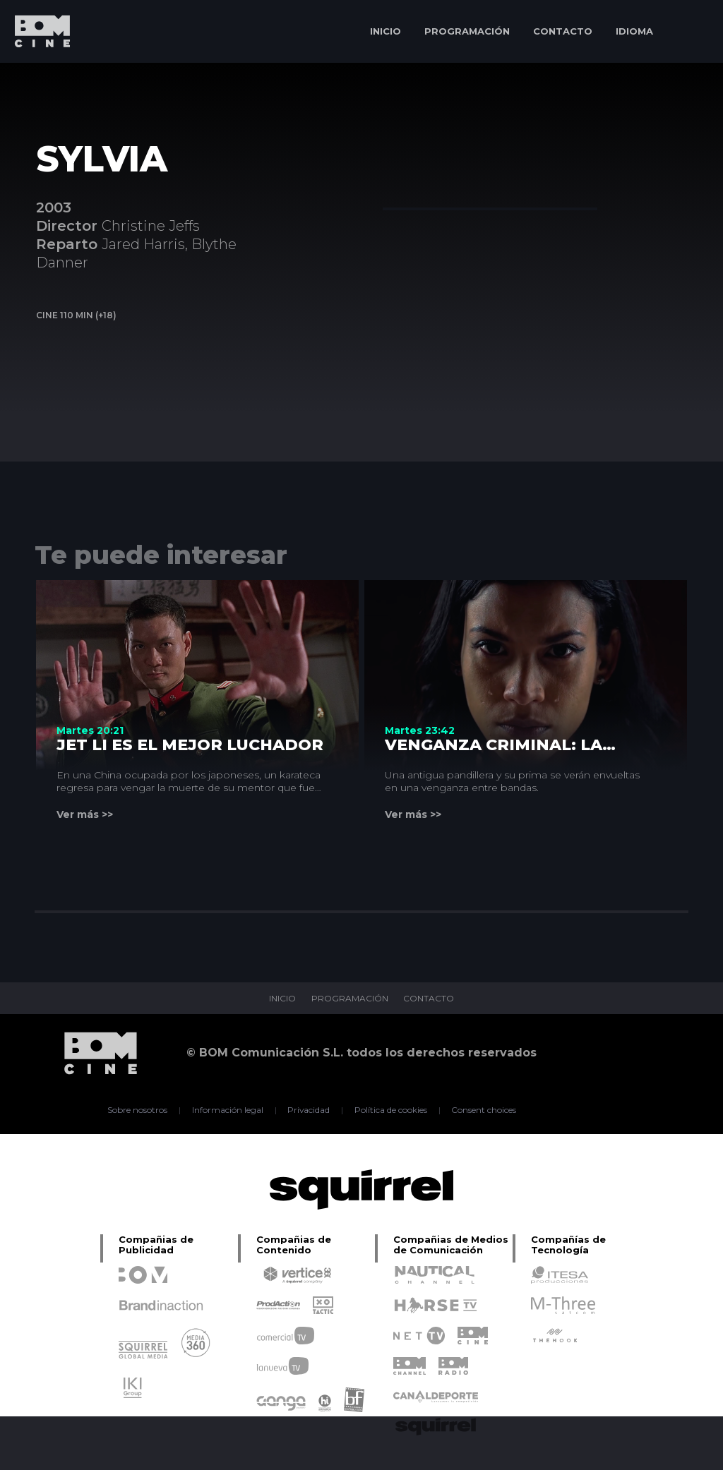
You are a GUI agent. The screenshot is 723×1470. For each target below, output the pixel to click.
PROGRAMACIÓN (467, 31)
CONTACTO (562, 31)
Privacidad (308, 1110)
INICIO (385, 31)
